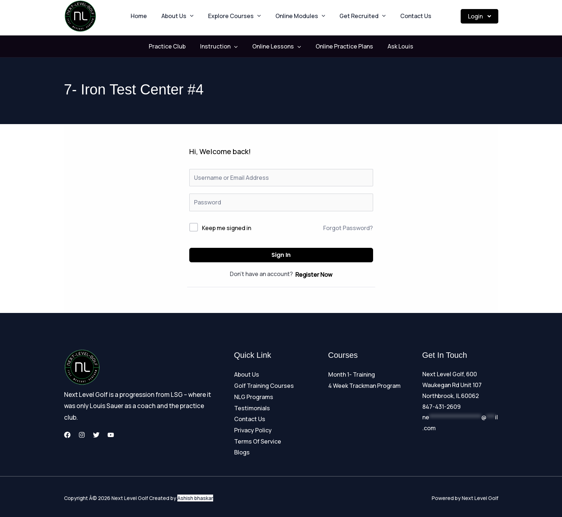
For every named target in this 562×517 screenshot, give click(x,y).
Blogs (242, 449)
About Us (246, 374)
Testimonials (252, 407)
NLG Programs (253, 396)
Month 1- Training (351, 374)
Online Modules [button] (297, 16)
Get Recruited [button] (354, 16)
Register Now (313, 275)
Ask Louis (386, 46)
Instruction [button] (226, 46)
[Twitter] (96, 435)
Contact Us (401, 16)
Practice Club (181, 46)
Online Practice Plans (337, 46)
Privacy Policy (253, 428)
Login (479, 16)
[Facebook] (67, 435)
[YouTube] (110, 435)
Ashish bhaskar (195, 495)
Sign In (281, 255)
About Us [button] (186, 16)
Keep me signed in (226, 228)
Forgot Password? (348, 228)
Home (153, 16)
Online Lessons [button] (276, 46)
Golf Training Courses (264, 385)
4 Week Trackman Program (364, 385)
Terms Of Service (257, 439)
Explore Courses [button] (237, 16)
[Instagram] (82, 435)
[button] (198, 16)
